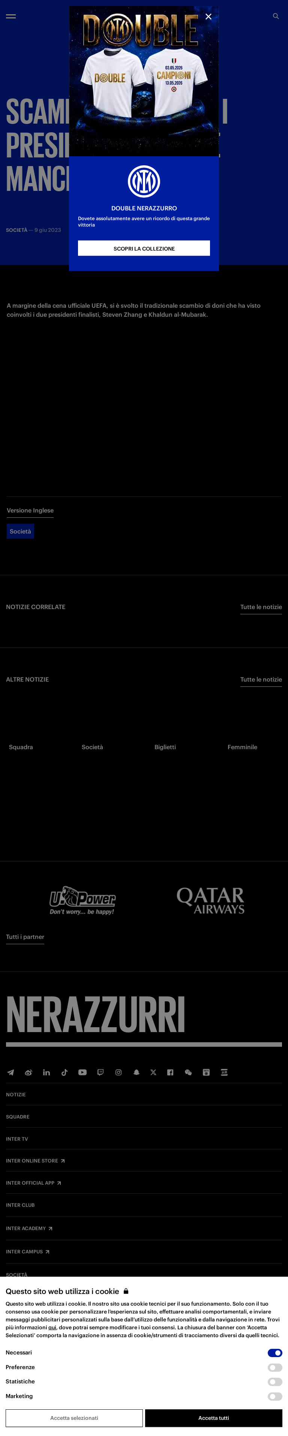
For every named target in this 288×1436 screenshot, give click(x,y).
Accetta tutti (213, 1418)
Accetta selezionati (74, 1418)
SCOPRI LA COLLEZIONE (144, 248)
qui (52, 1327)
